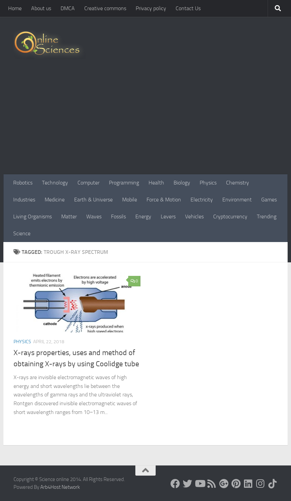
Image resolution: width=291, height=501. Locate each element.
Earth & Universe (93, 199)
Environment (237, 199)
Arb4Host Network (60, 487)
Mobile (129, 199)
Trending (266, 216)
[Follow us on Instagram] (260, 483)
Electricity (202, 199)
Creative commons (105, 8)
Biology (182, 182)
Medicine (55, 199)
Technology (55, 182)
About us (41, 8)
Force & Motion (164, 199)
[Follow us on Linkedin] (248, 483)
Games (269, 199)
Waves (94, 216)
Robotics (22, 182)
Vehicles (194, 216)
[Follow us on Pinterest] (236, 483)
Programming (124, 182)
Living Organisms (32, 216)
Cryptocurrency (230, 216)
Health (156, 182)
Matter (69, 216)
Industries (24, 199)
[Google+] (224, 483)
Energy (143, 216)
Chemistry (237, 182)
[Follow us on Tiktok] (272, 483)
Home (15, 8)
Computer (88, 182)
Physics (208, 182)
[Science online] (175, 483)
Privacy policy (151, 8)
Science (21, 233)
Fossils (118, 216)
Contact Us (188, 8)
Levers (168, 216)
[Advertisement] (145, 123)
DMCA (68, 8)
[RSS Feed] (212, 483)
